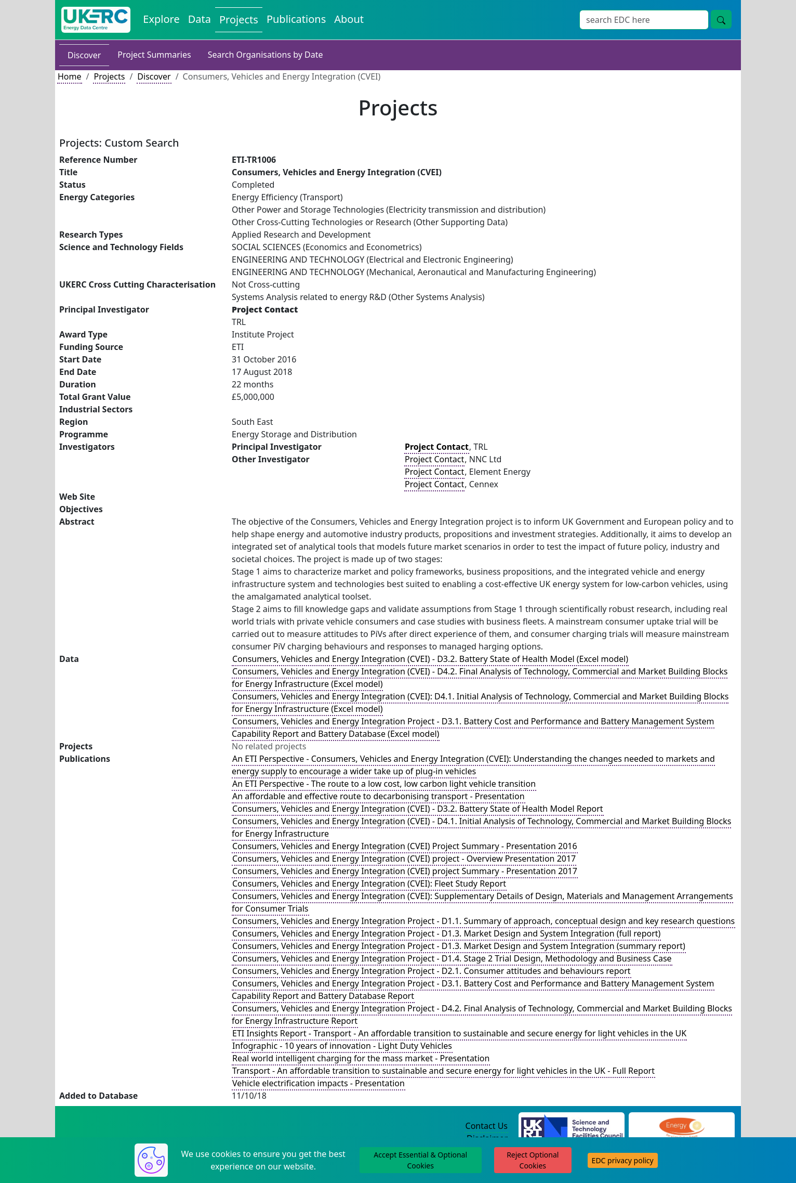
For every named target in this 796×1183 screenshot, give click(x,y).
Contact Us (487, 1126)
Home (70, 76)
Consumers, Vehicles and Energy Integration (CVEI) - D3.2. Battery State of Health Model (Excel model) (430, 659)
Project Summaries (154, 54)
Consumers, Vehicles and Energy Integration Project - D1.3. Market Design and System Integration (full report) (446, 933)
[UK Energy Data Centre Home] (95, 19)
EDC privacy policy (623, 1160)
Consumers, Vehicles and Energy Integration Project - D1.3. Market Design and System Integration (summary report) (458, 946)
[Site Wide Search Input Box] (644, 20)
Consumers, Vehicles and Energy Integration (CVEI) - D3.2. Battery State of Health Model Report (417, 808)
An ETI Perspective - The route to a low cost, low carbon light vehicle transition (384, 783)
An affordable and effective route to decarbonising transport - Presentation (378, 796)
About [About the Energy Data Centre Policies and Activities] (349, 19)
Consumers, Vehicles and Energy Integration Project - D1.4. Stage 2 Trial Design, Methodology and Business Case (452, 958)
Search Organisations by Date (265, 54)
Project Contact (434, 459)
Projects (109, 76)
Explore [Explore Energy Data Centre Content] (161, 19)
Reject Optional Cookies (533, 1160)
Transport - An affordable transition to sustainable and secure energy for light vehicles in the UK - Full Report (443, 1070)
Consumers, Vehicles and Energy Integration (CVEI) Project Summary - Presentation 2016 (404, 846)
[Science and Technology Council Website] (571, 1126)
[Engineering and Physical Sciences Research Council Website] (681, 1126)
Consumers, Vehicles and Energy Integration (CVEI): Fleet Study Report (369, 883)
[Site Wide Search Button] (721, 19)
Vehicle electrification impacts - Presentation (318, 1083)
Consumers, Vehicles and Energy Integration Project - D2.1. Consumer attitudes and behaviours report (431, 971)
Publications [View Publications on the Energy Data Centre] (296, 19)
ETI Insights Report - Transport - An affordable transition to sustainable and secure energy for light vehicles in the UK (459, 1033)
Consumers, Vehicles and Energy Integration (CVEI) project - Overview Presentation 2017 (404, 858)
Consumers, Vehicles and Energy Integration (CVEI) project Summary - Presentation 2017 (404, 871)
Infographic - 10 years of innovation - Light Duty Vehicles (342, 1045)
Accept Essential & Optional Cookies (420, 1160)
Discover (84, 55)
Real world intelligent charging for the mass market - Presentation (360, 1058)
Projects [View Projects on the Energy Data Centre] (238, 19)
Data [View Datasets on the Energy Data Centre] (199, 19)
